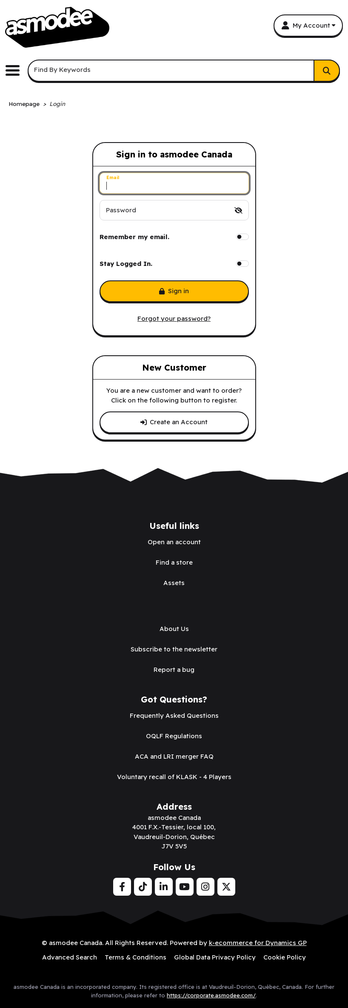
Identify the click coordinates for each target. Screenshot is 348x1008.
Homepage (24, 103)
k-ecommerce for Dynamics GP (258, 943)
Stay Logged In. (126, 264)
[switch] (238, 210)
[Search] (327, 71)
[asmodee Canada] (57, 27)
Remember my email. (134, 237)
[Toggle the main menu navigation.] (15, 70)
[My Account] (308, 25)
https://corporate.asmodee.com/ (211, 995)
